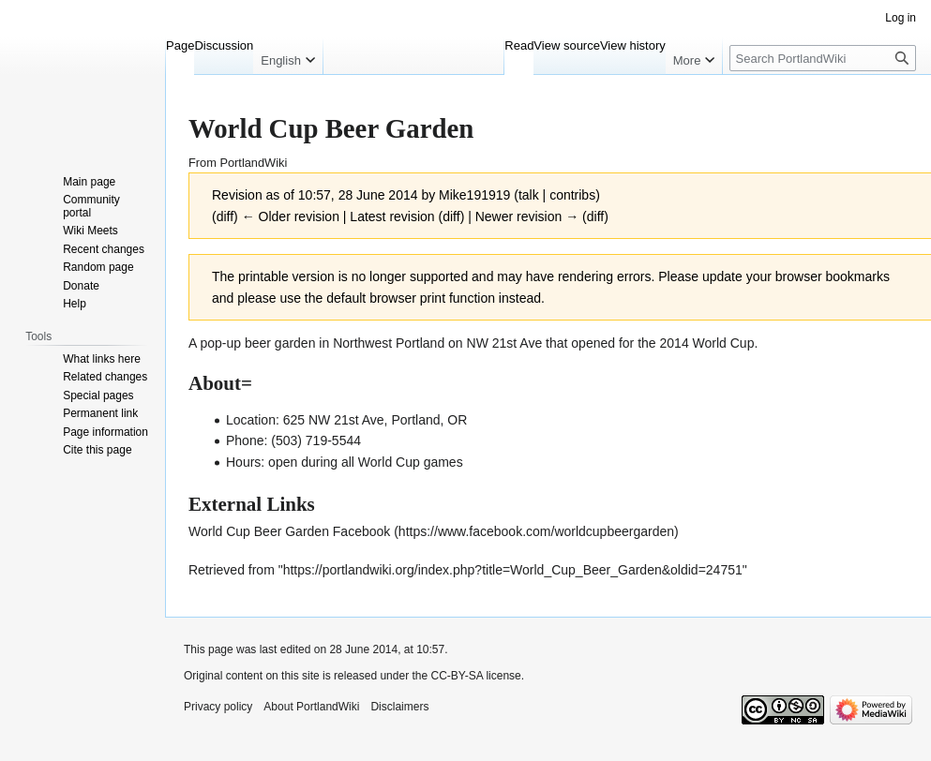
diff (225, 216)
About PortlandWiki (311, 706)
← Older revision (290, 216)
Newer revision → (526, 216)
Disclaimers (399, 706)
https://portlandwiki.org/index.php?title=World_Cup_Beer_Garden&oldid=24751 (513, 569)
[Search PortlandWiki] (822, 58)
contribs (572, 194)
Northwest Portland (388, 343)
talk (528, 194)
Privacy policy (218, 706)
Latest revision (392, 216)
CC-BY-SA (456, 675)
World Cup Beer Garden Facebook (289, 531)
